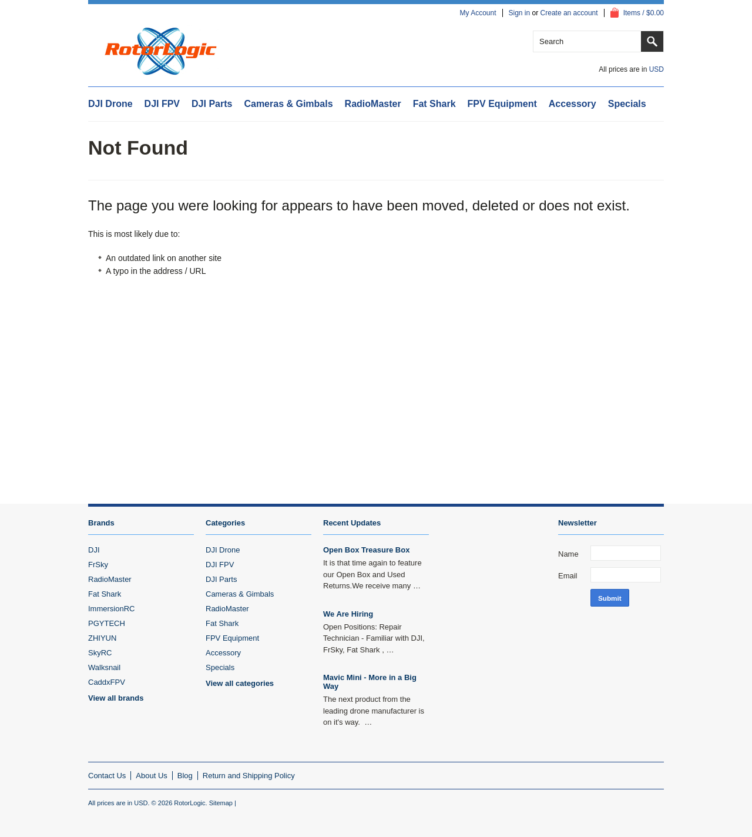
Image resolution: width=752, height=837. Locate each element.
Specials (627, 104)
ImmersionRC (111, 608)
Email (568, 575)
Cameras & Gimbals (288, 104)
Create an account (569, 13)
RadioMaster (373, 104)
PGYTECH (106, 623)
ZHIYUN (102, 638)
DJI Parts (212, 104)
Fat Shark (434, 104)
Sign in (520, 13)
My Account (477, 13)
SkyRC (100, 652)
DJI (94, 549)
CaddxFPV (106, 682)
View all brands (115, 698)
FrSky (98, 564)
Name (568, 554)
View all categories (240, 683)
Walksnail (104, 667)
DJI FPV (162, 104)
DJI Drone (110, 104)
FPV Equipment (502, 104)
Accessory (572, 104)
